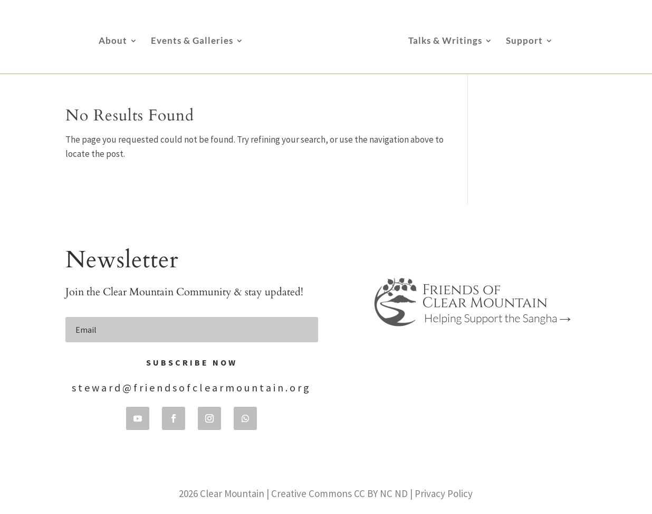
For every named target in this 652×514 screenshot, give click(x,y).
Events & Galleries (192, 41)
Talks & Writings (445, 41)
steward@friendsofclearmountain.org (191, 387)
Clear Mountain (232, 493)
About (113, 41)
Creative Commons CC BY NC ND (339, 493)
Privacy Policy (444, 493)
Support (524, 41)
